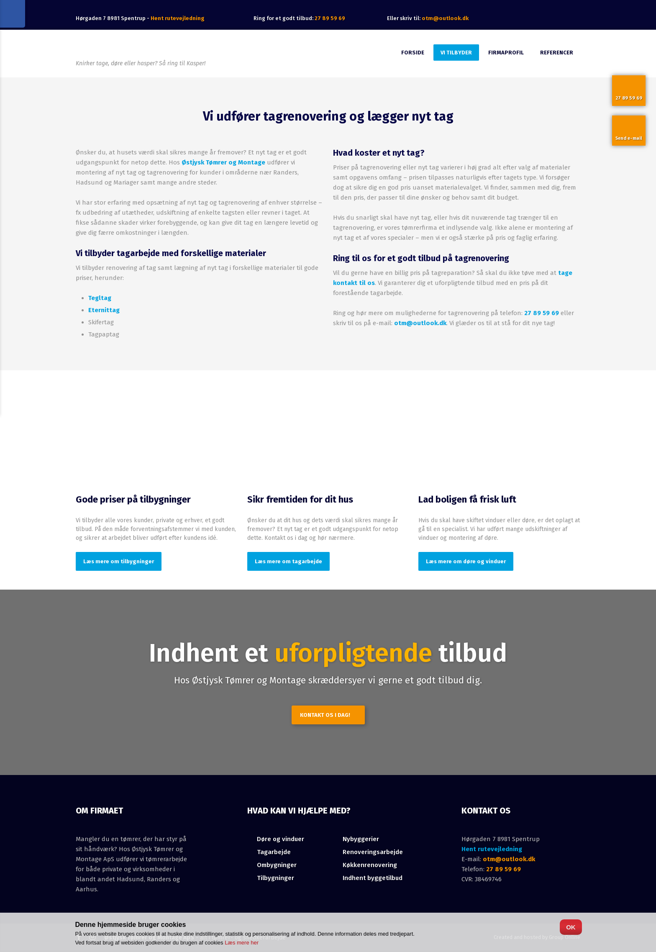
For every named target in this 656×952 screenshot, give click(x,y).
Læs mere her (242, 942)
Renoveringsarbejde (373, 852)
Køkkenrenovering (370, 865)
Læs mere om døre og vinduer (466, 561)
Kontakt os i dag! (325, 715)
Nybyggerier (361, 839)
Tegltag (99, 298)
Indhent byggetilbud (372, 878)
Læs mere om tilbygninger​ (118, 561)
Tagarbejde (274, 852)
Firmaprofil (506, 52)
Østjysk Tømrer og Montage (223, 162)
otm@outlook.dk (445, 18)
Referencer (556, 52)
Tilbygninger (275, 878)
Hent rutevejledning (491, 849)
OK (571, 927)
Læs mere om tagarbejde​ (288, 561)
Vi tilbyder (456, 52)
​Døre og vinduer (280, 839)
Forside (412, 52)
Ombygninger (277, 865)
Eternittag (104, 310)
